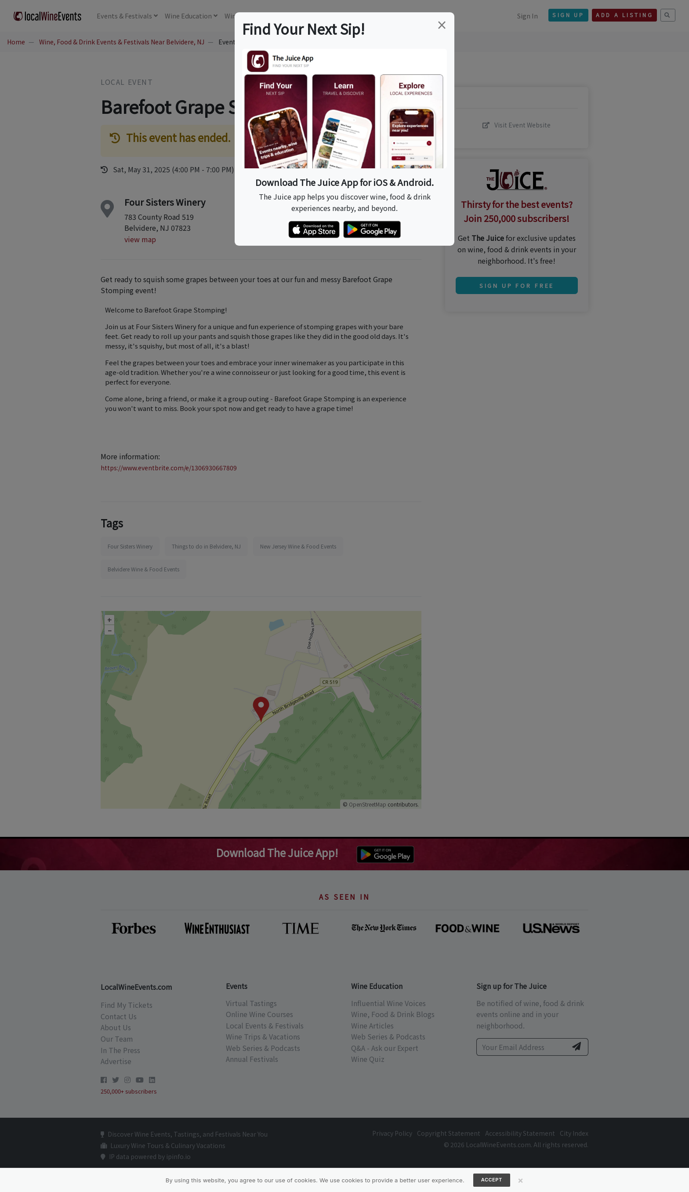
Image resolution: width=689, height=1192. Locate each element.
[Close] (521, 1180)
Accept (491, 1180)
